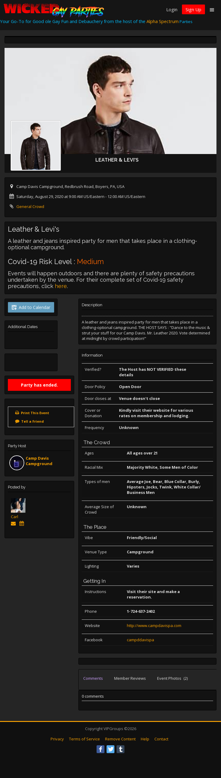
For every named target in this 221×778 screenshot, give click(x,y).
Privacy (57, 739)
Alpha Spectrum (163, 21)
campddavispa (140, 639)
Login (171, 9)
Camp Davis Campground (39, 460)
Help (145, 739)
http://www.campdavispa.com (154, 625)
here (61, 286)
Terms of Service (84, 739)
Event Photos (172, 678)
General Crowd (30, 206)
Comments (93, 678)
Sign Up (193, 9)
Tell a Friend (32, 421)
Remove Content (120, 739)
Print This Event (35, 413)
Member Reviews (130, 678)
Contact (161, 739)
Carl (14, 516)
